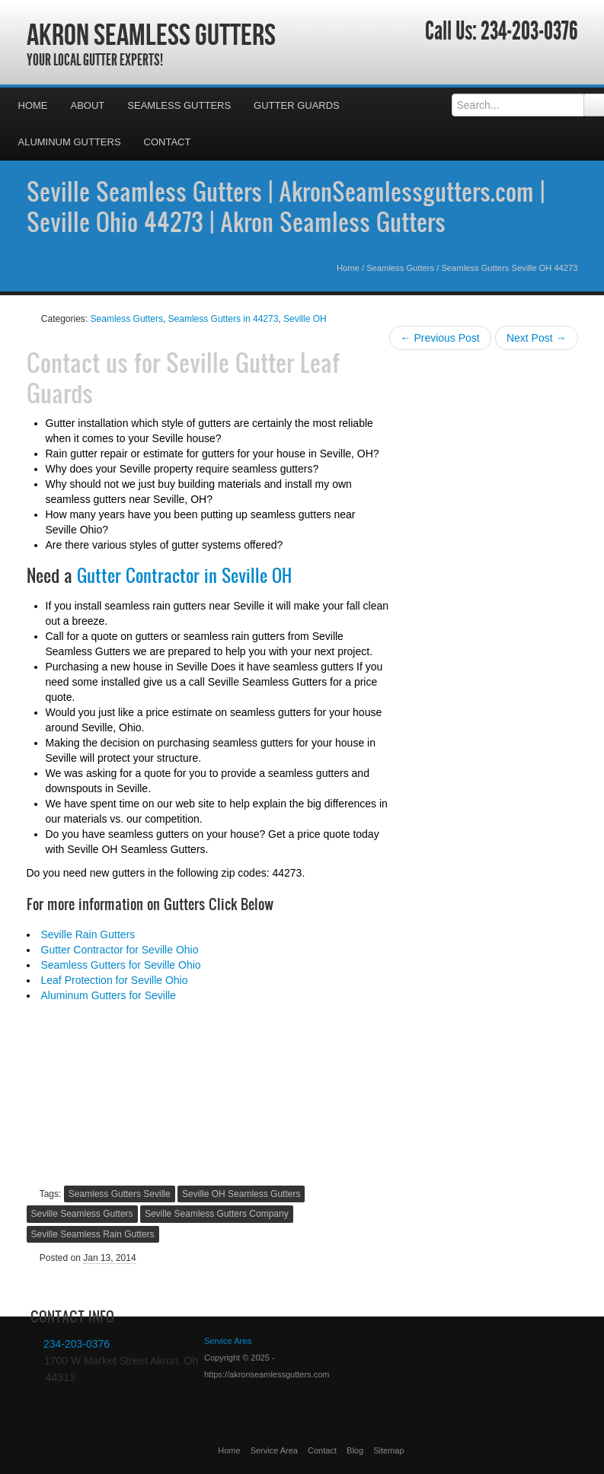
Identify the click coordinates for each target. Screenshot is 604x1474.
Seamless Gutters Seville (120, 1194)
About (88, 105)
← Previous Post (440, 338)
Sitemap (388, 1450)
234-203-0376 (529, 31)
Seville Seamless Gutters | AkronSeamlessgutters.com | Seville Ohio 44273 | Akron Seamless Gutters (286, 206)
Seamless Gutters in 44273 (223, 319)
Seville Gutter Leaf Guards (183, 377)
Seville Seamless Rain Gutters (93, 1234)
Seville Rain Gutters (88, 934)
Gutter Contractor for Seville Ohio (120, 950)
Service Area (274, 1450)
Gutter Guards (297, 105)
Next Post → (537, 338)
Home (33, 105)
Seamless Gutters (179, 105)
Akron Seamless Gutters (151, 34)
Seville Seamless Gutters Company (217, 1213)
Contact (167, 142)
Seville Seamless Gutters (82, 1213)
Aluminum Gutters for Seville (108, 995)
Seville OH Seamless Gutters (241, 1194)
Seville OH (305, 319)
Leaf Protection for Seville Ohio (114, 980)
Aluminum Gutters (69, 142)
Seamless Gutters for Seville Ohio (121, 965)
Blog (355, 1450)
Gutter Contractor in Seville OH (184, 575)
